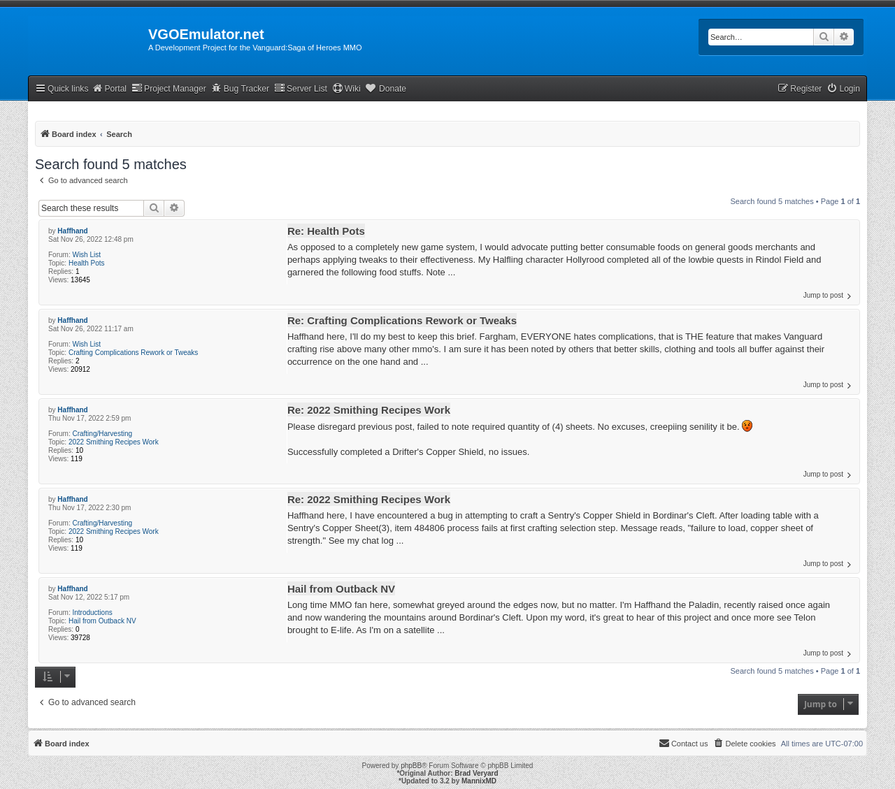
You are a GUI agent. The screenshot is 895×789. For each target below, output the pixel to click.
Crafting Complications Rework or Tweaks (133, 352)
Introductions (92, 612)
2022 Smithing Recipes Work (114, 442)
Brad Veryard (476, 773)
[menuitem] (843, 89)
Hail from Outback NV (102, 621)
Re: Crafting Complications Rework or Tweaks (402, 320)
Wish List (86, 255)
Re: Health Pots (326, 231)
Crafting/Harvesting (102, 433)
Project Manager (168, 88)
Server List (300, 88)
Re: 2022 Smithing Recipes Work (368, 410)
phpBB (411, 765)
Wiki (346, 88)
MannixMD (478, 781)
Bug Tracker (240, 88)
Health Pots (87, 263)
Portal (109, 88)
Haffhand (72, 231)
